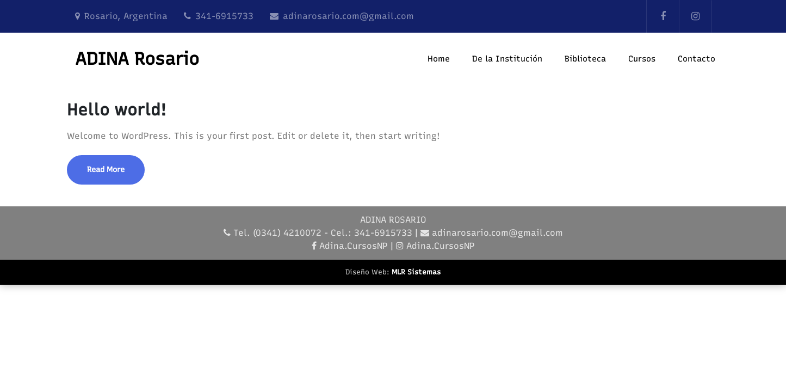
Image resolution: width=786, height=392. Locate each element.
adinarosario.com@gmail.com (348, 16)
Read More (106, 169)
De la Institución (507, 59)
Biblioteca (585, 59)
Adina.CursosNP (353, 246)
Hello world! (116, 110)
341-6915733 (224, 16)
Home (439, 59)
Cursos (641, 59)
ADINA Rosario (137, 58)
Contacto (696, 59)
